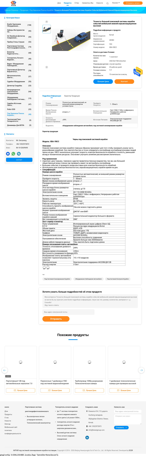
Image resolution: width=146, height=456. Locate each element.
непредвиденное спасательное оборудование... (19, 91)
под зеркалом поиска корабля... (19, 114)
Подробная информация (51, 96)
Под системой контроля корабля (118, 279)
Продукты (8, 414)
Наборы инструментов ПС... (19, 31)
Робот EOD (19, 109)
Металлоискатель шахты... (19, 76)
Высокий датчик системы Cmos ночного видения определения (67, 436)
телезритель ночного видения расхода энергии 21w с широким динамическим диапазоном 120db (68, 425)
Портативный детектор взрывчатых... (19, 70)
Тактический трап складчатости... (19, 120)
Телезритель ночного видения (66, 407)
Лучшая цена (103, 81)
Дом (6, 411)
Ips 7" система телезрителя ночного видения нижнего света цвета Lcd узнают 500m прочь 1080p (68, 414)
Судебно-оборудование (19, 81)
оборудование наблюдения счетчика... (19, 98)
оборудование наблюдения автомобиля (88, 279)
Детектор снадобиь (19, 86)
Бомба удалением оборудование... (19, 25)
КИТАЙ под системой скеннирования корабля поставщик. (35, 450)
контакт (19, 160)
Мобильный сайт (11, 427)
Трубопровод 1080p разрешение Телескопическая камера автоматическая (89, 383)
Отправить (56, 319)
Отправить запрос (133, 3)
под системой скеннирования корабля (57, 279)
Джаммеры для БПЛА (19, 125)
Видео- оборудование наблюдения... (19, 65)
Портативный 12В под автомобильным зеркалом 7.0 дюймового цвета (19, 383)
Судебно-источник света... (19, 104)
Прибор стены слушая (19, 42)
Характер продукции (72, 96)
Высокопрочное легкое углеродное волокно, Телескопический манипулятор (38, 420)
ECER (131, 450)
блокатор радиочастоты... (19, 53)
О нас (7, 418)
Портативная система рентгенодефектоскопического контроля (37, 410)
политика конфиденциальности (13, 431)
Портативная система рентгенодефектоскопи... (19, 47)
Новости (8, 421)
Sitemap (7, 424)
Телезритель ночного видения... (19, 59)
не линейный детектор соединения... (19, 37)
